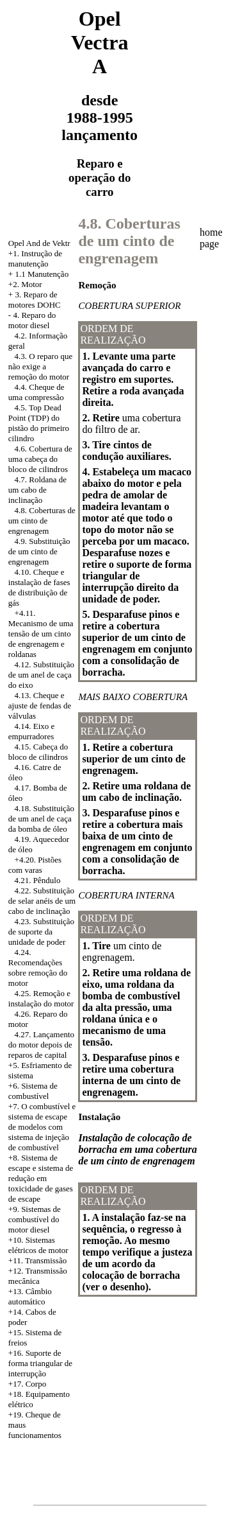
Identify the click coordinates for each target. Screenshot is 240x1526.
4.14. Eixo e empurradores (31, 731)
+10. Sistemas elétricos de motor (38, 1245)
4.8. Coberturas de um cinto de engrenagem (42, 520)
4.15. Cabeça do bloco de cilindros (38, 752)
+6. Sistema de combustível (33, 1091)
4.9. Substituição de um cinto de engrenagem (39, 551)
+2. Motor (25, 284)
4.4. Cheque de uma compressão (36, 392)
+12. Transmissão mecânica (37, 1276)
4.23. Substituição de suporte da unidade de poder (41, 931)
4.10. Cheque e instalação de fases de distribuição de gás (39, 587)
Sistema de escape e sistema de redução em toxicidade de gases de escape (40, 1178)
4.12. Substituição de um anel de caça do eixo (41, 675)
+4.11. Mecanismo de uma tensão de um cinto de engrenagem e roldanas (41, 633)
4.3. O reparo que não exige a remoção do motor (40, 366)
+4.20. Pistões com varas (34, 865)
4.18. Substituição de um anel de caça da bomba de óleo (41, 818)
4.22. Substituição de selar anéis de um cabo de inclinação (42, 901)
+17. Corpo (27, 1384)
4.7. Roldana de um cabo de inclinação (37, 490)
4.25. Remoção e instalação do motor (41, 998)
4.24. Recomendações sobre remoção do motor (37, 967)
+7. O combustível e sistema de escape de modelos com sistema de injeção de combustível (42, 1126)
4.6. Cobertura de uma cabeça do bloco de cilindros (40, 459)
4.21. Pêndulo (38, 880)
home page (211, 238)
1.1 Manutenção (41, 274)
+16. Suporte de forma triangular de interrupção (40, 1363)
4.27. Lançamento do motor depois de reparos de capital (41, 1045)
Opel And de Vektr (39, 243)
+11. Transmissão (37, 1260)
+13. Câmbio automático (30, 1296)
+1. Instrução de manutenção (35, 258)
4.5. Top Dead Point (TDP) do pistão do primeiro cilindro (38, 423)
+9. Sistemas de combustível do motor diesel (34, 1219)
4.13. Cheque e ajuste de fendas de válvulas (40, 705)
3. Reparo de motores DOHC (34, 300)
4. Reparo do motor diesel (32, 320)
